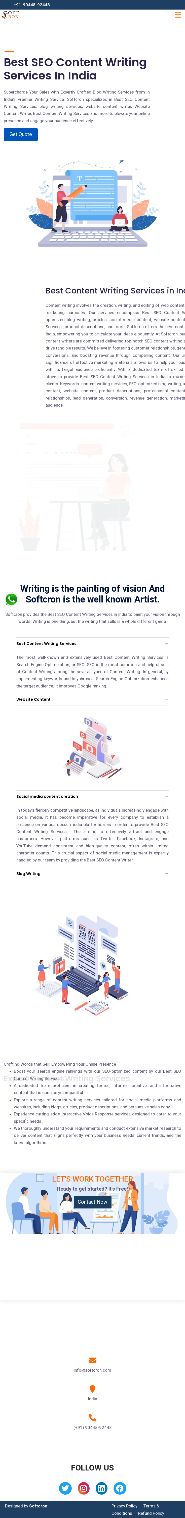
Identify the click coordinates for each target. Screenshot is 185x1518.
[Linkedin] (101, 1490)
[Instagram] (84, 1490)
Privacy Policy (124, 1505)
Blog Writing (28, 873)
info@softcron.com (92, 1370)
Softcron (38, 1505)
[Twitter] (65, 1490)
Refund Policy (151, 1513)
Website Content (33, 699)
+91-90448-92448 (32, 4)
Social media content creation (47, 796)
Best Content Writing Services (46, 643)
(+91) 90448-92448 (92, 1427)
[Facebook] (120, 1490)
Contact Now (92, 1202)
